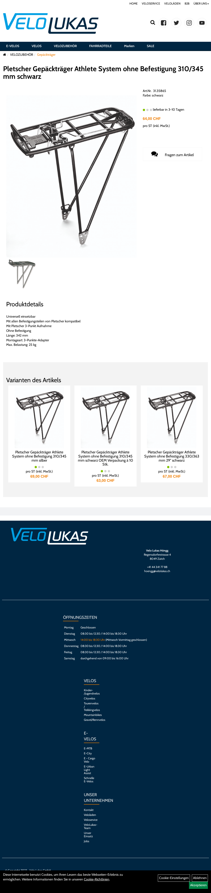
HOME (133, 3)
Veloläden (89, 815)
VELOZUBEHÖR (65, 46)
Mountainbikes (89, 715)
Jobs (86, 841)
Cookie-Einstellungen (174, 878)
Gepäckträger (46, 55)
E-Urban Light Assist (89, 770)
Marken (129, 46)
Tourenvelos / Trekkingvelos (89, 706)
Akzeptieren (198, 885)
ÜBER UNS (201, 3)
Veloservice (89, 820)
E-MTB (88, 748)
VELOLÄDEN (172, 3)
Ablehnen (200, 878)
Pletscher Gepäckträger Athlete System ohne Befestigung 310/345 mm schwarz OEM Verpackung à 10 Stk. (105, 458)
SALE (150, 46)
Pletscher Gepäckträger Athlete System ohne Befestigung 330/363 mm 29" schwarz (171, 456)
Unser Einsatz (88, 834)
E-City (88, 753)
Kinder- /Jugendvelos (89, 691)
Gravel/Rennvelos (89, 720)
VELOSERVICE (151, 3)
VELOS (36, 46)
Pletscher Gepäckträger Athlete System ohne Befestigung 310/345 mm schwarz (103, 72)
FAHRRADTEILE (100, 46)
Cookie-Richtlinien (96, 879)
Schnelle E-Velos (89, 779)
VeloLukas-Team (89, 826)
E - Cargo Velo (89, 759)
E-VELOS (12, 46)
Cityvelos (89, 698)
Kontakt (89, 810)
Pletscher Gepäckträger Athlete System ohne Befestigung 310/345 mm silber (39, 456)
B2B (187, 3)
